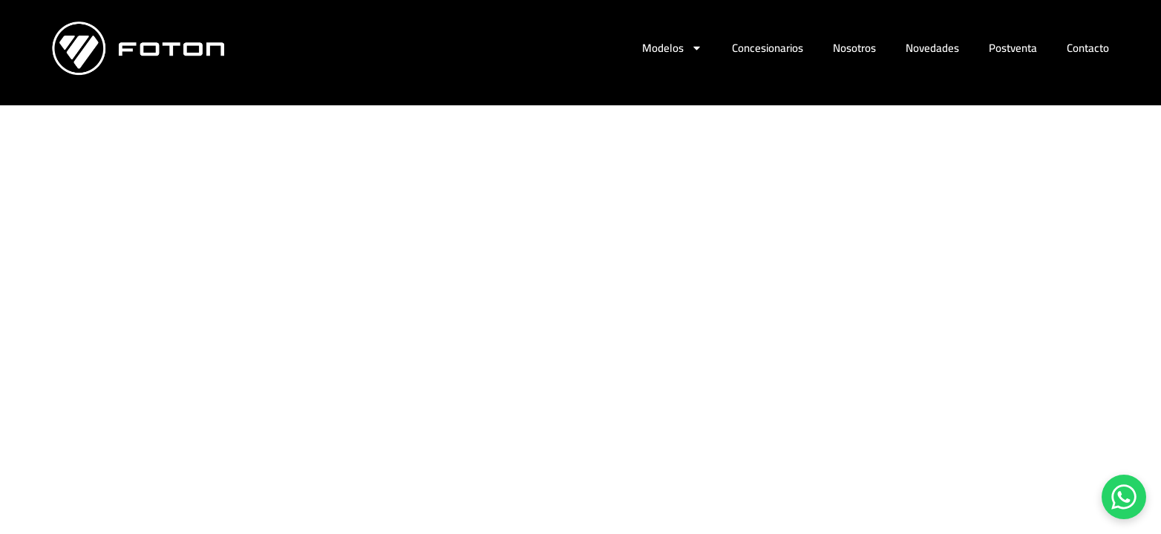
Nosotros (854, 48)
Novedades (932, 48)
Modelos (672, 48)
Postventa (1013, 48)
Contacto (1088, 48)
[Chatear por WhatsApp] (1124, 497)
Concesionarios (767, 48)
